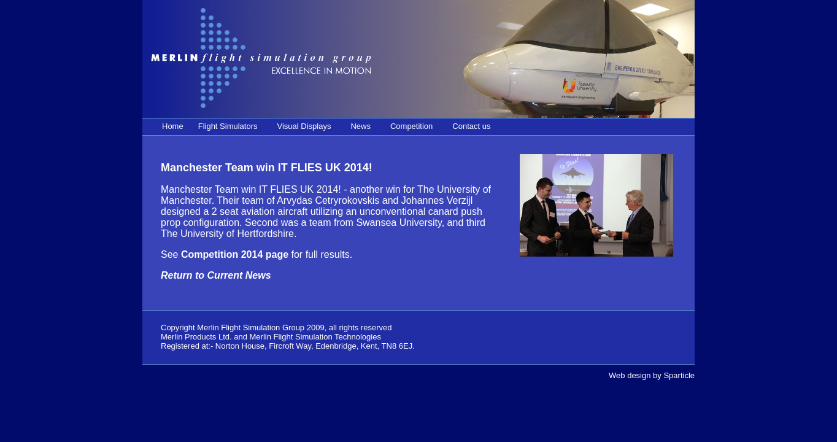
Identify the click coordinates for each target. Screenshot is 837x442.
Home (172, 126)
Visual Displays (304, 126)
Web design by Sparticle (652, 375)
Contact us (471, 126)
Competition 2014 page (234, 254)
